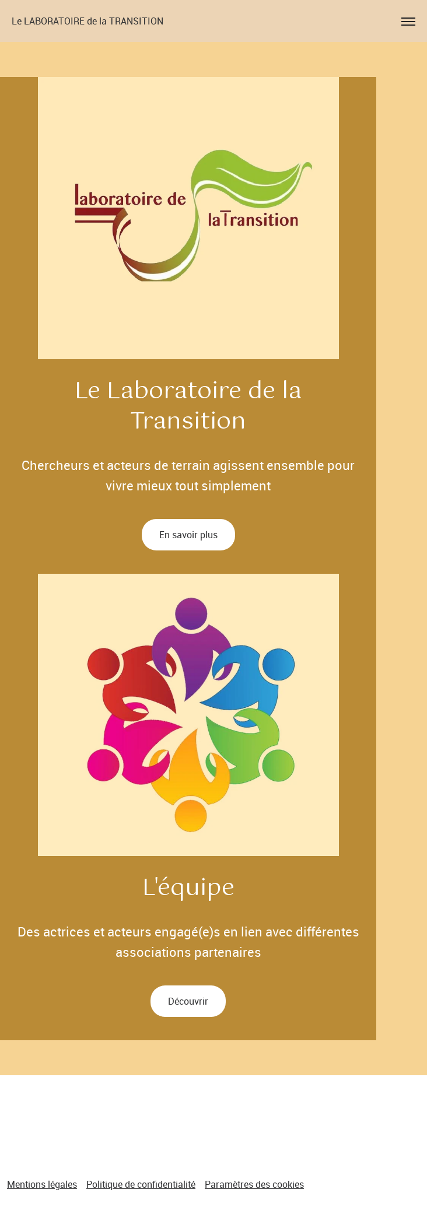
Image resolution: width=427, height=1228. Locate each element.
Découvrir (188, 1001)
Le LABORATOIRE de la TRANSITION (87, 21)
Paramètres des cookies (254, 1184)
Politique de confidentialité (140, 1184)
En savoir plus (188, 534)
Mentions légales (42, 1184)
